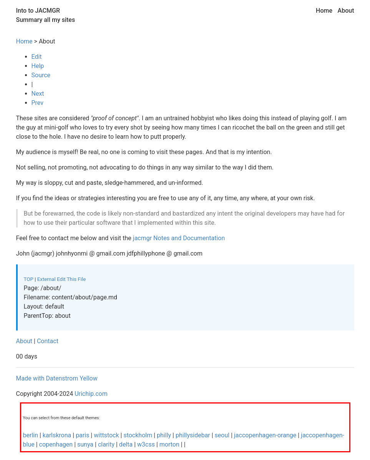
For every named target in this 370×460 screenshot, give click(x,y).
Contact (47, 341)
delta (126, 444)
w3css (146, 444)
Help (38, 66)
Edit (37, 56)
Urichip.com (91, 393)
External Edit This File (61, 279)
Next (38, 93)
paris (82, 435)
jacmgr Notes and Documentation (179, 238)
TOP (28, 279)
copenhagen (56, 444)
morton (169, 444)
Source (41, 75)
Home (324, 10)
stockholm (138, 435)
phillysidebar (193, 435)
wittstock (106, 435)
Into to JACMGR (38, 10)
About (346, 10)
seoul (222, 435)
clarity (106, 444)
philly (164, 435)
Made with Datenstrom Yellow (57, 378)
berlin (31, 435)
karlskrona (57, 435)
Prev (38, 102)
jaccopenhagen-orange (265, 435)
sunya (85, 444)
